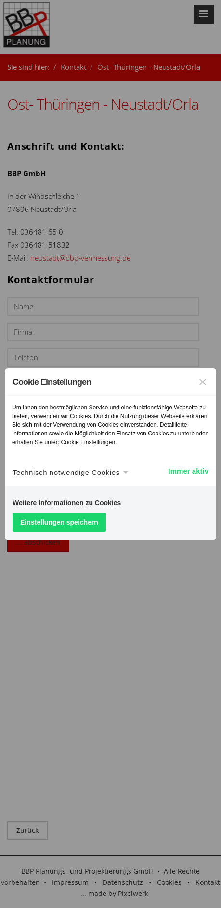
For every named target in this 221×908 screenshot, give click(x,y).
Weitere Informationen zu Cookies (67, 503)
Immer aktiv (188, 471)
